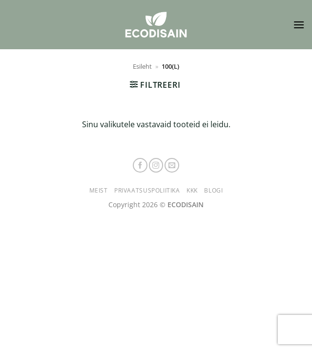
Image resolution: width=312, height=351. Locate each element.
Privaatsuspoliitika (147, 190)
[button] (299, 25)
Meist (98, 190)
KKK (192, 190)
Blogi (213, 190)
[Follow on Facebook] (140, 165)
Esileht (142, 66)
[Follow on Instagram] (156, 165)
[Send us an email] (172, 165)
